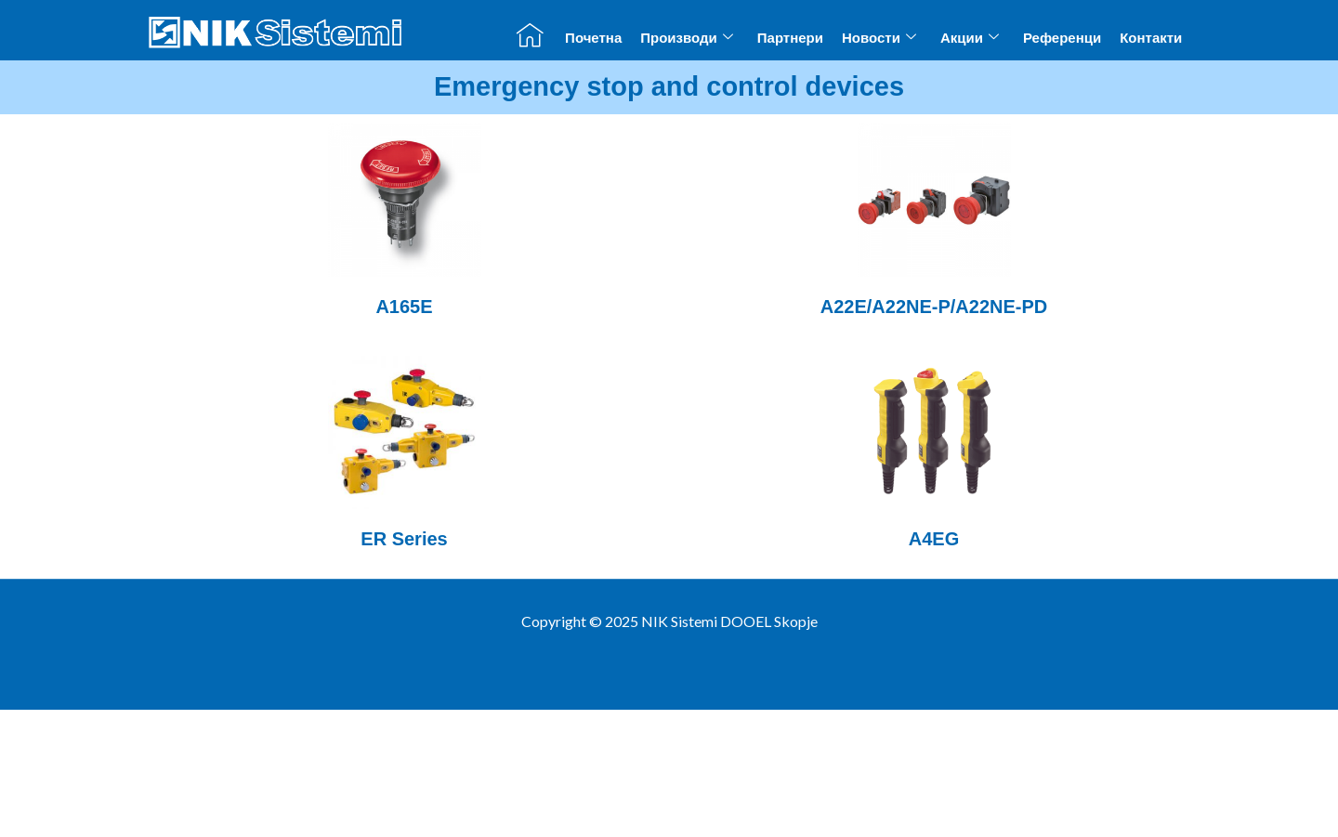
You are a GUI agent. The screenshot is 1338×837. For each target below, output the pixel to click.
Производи (686, 37)
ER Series (404, 539)
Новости (879, 37)
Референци (1062, 38)
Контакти (1151, 38)
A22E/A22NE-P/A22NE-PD (934, 306)
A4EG (934, 539)
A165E (403, 306)
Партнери (790, 38)
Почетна (593, 38)
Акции (969, 37)
